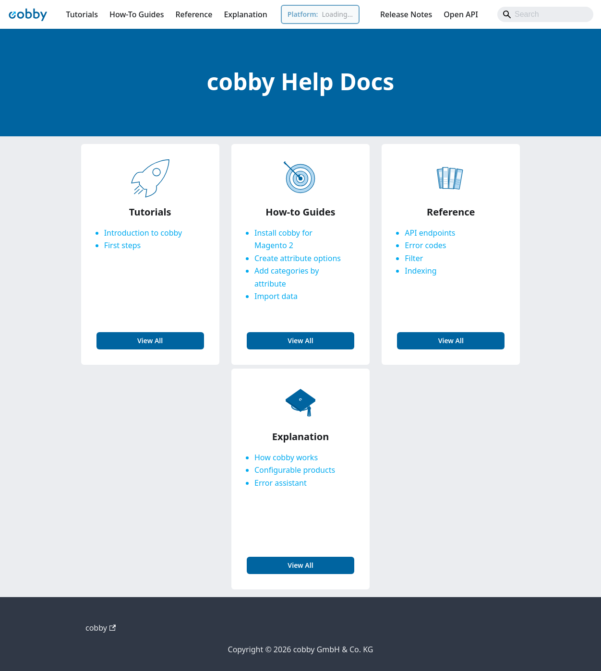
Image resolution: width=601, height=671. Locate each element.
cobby (100, 628)
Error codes (425, 245)
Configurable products (294, 470)
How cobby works (286, 457)
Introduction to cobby (143, 233)
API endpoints (430, 233)
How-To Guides (136, 14)
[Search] (545, 14)
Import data (276, 296)
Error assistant (280, 483)
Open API (461, 14)
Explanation (245, 14)
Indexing (420, 270)
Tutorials (81, 14)
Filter (414, 258)
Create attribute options (297, 258)
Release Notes (406, 14)
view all (150, 340)
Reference (193, 14)
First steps (122, 245)
